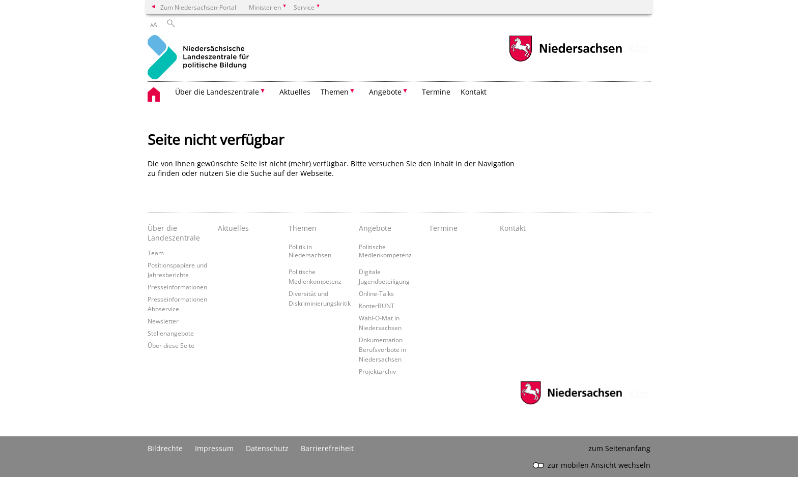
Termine (436, 92)
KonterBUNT (376, 306)
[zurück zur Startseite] (198, 58)
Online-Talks (376, 293)
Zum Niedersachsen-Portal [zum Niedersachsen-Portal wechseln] (198, 7)
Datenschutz (267, 448)
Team (156, 253)
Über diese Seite (171, 345)
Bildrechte (165, 448)
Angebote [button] (385, 92)
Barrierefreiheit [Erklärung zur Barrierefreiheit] (327, 448)
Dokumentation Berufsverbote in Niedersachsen (382, 349)
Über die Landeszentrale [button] (217, 92)
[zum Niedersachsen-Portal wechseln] (565, 60)
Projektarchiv (377, 371)
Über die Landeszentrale (174, 233)
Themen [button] (335, 92)
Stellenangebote (171, 333)
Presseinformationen (177, 287)
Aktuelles (294, 92)
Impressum (214, 448)
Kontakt (474, 92)
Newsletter (163, 321)
